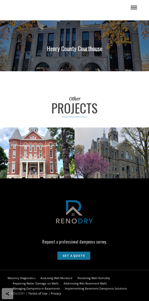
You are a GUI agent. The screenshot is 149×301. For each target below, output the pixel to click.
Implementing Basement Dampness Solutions (96, 288)
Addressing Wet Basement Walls (85, 283)
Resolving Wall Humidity (94, 278)
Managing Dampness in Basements (36, 288)
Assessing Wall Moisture (56, 278)
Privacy (56, 293)
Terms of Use (38, 293)
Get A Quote (74, 255)
